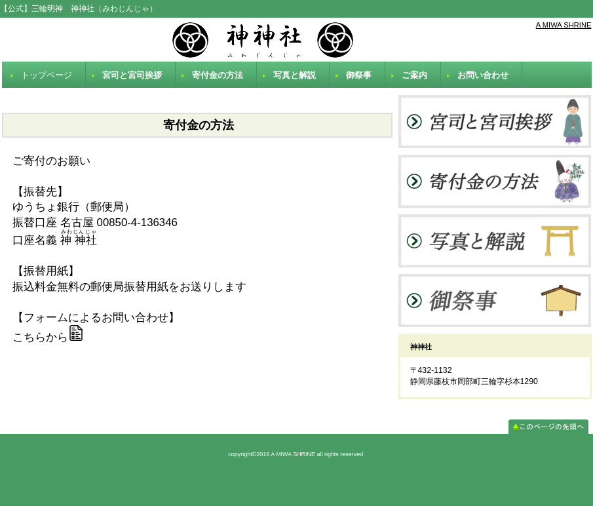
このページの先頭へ (548, 426)
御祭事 (359, 75)
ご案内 (414, 75)
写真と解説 (294, 75)
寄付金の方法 (217, 75)
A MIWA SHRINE (564, 25)
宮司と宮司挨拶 (132, 75)
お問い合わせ (482, 75)
